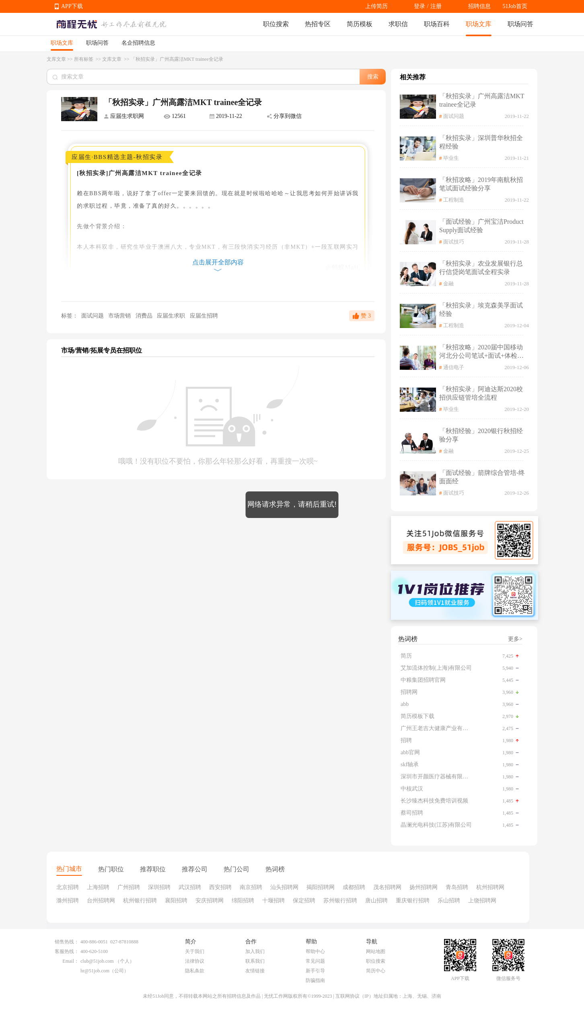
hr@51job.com (94, 971)
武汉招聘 (190, 887)
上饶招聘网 (482, 901)
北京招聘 (67, 887)
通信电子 (453, 367)
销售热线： (67, 942)
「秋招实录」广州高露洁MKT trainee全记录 (481, 100)
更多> (515, 639)
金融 (448, 284)
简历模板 (359, 24)
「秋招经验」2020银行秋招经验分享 (481, 435)
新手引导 (315, 971)
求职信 (398, 24)
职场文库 (478, 24)
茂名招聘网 (387, 887)
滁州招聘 (67, 901)
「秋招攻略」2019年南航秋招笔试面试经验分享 (481, 184)
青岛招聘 (457, 887)
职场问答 (520, 24)
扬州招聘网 (423, 887)
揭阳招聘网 (320, 887)
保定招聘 (304, 901)
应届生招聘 (204, 316)
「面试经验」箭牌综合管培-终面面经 (482, 477)
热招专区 (318, 24)
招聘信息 (479, 6)
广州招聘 (128, 887)
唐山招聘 (376, 901)
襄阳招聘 (176, 901)
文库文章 (56, 59)
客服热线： (67, 951)
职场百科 (437, 24)
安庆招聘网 (209, 901)
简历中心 (375, 971)
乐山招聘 (449, 901)
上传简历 (376, 6)
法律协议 (194, 961)
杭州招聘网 (490, 887)
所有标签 (84, 59)
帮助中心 (315, 951)
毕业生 (451, 158)
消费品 (145, 316)
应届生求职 (172, 316)
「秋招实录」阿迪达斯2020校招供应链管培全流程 (481, 393)
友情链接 (255, 971)
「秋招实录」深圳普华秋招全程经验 (481, 142)
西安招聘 (220, 887)
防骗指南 (315, 980)
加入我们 (255, 951)
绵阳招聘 (243, 901)
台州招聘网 (101, 901)
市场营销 (120, 316)
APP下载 (72, 6)
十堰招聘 (273, 901)
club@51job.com (97, 961)
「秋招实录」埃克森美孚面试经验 (481, 309)
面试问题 (92, 316)
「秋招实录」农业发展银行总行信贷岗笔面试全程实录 (481, 267)
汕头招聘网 (284, 887)
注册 (436, 6)
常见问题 (315, 961)
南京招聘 (251, 887)
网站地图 (375, 951)
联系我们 (255, 961)
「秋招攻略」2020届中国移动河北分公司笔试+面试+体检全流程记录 (481, 352)
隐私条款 (194, 971)
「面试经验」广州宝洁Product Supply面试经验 (481, 225)
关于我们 (194, 951)
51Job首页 (515, 6)
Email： (70, 961)
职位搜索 (276, 24)
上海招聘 (98, 887)
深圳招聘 (159, 887)
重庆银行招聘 (413, 901)
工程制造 (453, 200)
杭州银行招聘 (140, 901)
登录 (419, 6)
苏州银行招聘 (340, 901)
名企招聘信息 (138, 43)
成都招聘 (354, 887)
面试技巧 (453, 242)
